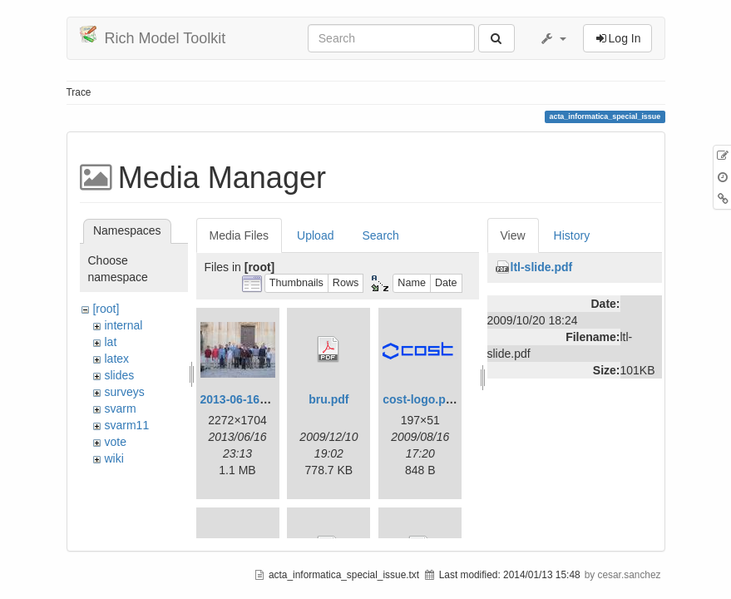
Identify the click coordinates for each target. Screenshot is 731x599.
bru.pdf (328, 399)
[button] (553, 38)
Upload (315, 235)
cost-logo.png (421, 399)
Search (380, 235)
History (572, 235)
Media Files (239, 235)
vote (115, 441)
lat (110, 342)
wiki (113, 458)
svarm (120, 408)
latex (116, 358)
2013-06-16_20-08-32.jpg (266, 399)
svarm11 (126, 425)
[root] (105, 308)
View (513, 235)
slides (119, 375)
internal (123, 325)
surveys (124, 392)
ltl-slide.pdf (542, 267)
